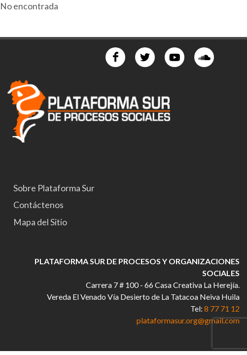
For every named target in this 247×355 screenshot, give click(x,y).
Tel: (197, 308)
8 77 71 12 (222, 308)
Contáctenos (38, 205)
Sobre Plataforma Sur (54, 188)
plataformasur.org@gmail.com (188, 320)
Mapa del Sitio (40, 222)
